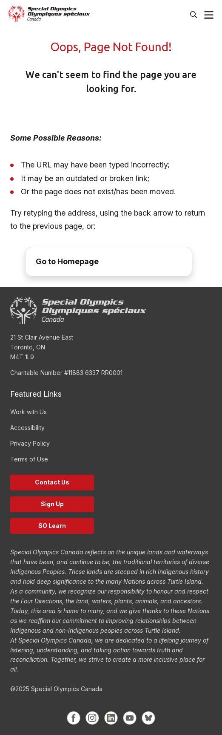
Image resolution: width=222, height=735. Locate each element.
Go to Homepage (67, 261)
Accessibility (27, 427)
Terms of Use (29, 459)
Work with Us (28, 411)
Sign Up (52, 503)
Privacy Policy (30, 443)
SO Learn (52, 525)
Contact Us (52, 482)
